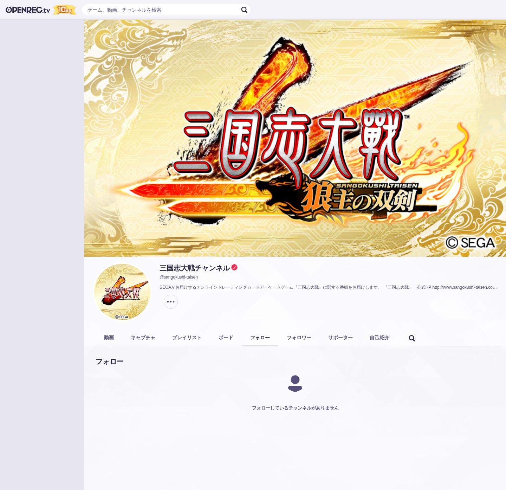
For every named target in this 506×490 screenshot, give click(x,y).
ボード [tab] (226, 337)
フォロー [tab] (260, 337)
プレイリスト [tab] (187, 337)
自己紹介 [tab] (379, 337)
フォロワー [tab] (299, 337)
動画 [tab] (109, 337)
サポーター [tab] (340, 337)
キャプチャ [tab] (143, 337)
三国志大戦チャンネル (195, 268)
